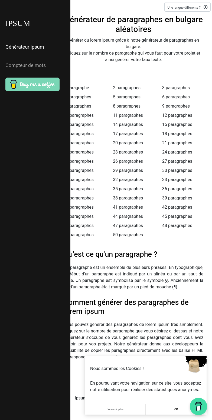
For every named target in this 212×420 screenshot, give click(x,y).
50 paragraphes (128, 234)
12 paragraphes (177, 115)
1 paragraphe (76, 87)
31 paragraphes (79, 179)
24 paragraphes (177, 152)
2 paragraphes (127, 87)
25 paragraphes (79, 161)
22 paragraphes (79, 152)
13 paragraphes (79, 124)
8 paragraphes (127, 106)
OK (176, 409)
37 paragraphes (79, 198)
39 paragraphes (177, 198)
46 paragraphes (79, 225)
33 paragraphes (177, 179)
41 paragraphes (128, 207)
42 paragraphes (177, 207)
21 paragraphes (177, 142)
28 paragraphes (79, 170)
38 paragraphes (128, 198)
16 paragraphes (79, 133)
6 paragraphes (176, 96)
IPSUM (17, 23)
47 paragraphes (128, 225)
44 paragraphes (128, 216)
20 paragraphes (128, 142)
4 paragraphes (77, 96)
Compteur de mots (25, 65)
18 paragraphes (177, 133)
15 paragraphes (177, 124)
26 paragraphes (128, 161)
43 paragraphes (79, 216)
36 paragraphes (177, 188)
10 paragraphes (79, 115)
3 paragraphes (176, 87)
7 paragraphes (77, 106)
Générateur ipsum (24, 47)
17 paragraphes (128, 133)
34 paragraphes (79, 188)
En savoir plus (115, 409)
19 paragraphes (79, 142)
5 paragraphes (127, 96)
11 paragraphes (128, 115)
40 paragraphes (79, 207)
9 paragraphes (176, 106)
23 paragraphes (128, 152)
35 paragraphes (128, 188)
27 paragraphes (177, 161)
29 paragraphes (128, 170)
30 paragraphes (177, 170)
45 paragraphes (177, 216)
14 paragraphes (128, 124)
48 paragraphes (177, 225)
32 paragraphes (128, 179)
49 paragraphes (79, 234)
